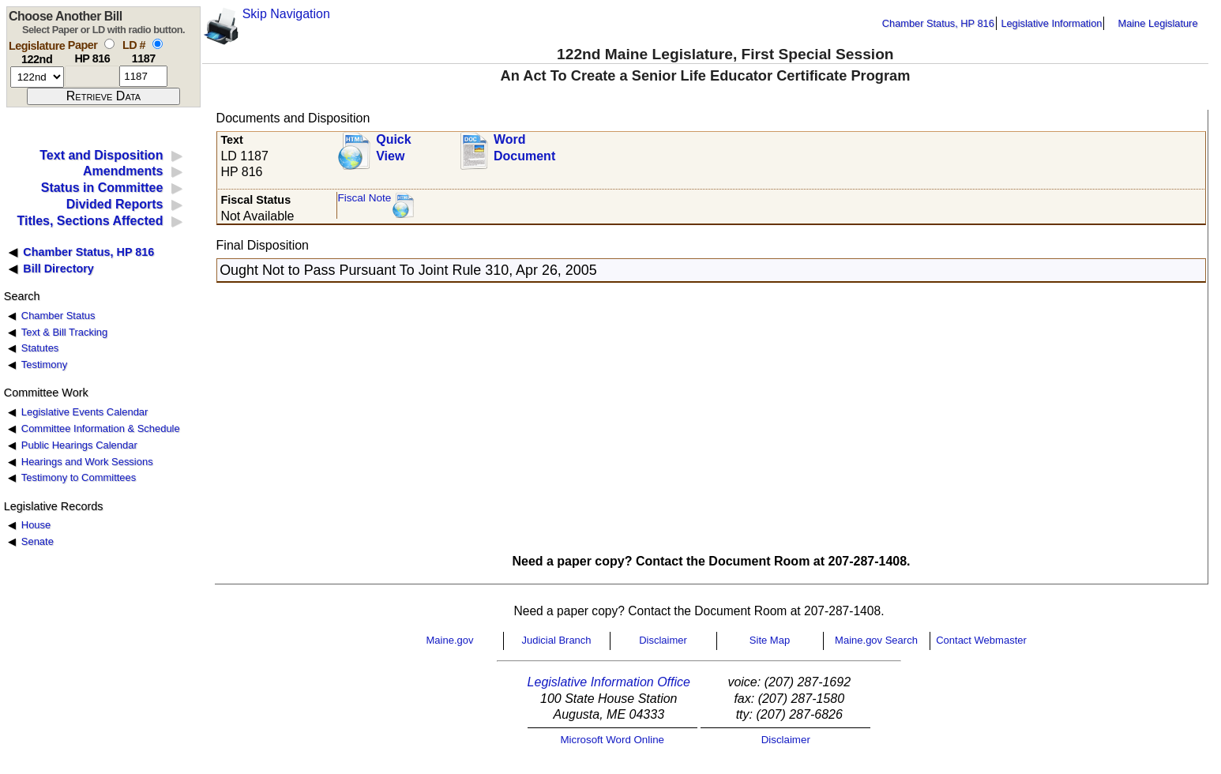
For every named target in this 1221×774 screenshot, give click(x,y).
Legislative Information (1051, 23)
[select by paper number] (109, 44)
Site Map (770, 640)
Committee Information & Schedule (100, 428)
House (36, 525)
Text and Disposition (101, 155)
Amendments (123, 171)
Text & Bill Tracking (64, 332)
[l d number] (143, 76)
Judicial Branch (556, 640)
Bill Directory (58, 268)
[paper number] (92, 76)
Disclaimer (663, 640)
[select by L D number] (157, 44)
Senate (37, 541)
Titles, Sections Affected (90, 220)
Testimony (44, 364)
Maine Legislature (1157, 23)
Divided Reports (114, 204)
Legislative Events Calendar (84, 412)
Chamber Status (58, 315)
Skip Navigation (286, 14)
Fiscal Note (364, 198)
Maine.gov (450, 640)
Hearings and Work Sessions (87, 462)
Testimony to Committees (78, 477)
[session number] (37, 77)
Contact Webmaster (981, 640)
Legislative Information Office (609, 682)
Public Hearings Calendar (79, 445)
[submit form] (103, 96)
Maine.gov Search (876, 640)
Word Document (524, 148)
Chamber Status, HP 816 (938, 23)
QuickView (393, 148)
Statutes (40, 348)
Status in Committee (102, 187)
